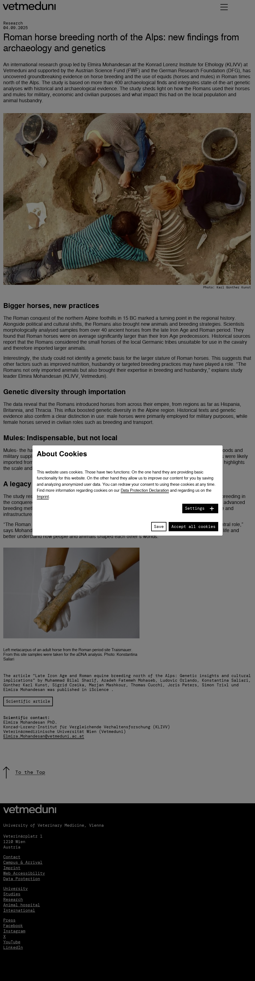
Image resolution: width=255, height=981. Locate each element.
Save (159, 526)
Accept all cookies (193, 526)
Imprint (43, 496)
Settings (195, 508)
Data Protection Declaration (145, 490)
